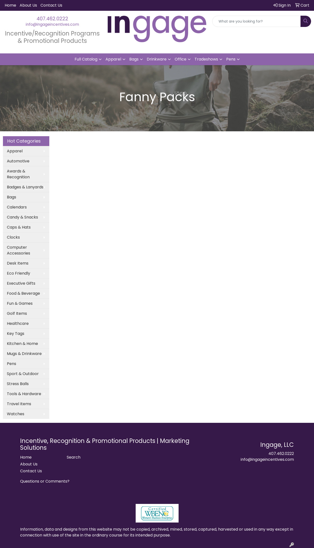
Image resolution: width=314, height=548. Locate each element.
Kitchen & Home (22, 343)
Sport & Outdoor (23, 374)
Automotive (18, 161)
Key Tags (15, 333)
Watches (15, 414)
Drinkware (157, 59)
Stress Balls (18, 384)
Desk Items (17, 263)
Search (73, 457)
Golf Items (17, 313)
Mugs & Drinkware (24, 353)
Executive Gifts (21, 283)
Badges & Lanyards (25, 187)
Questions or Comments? (44, 481)
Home (10, 5)
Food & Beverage (23, 293)
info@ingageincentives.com (52, 24)
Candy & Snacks (22, 217)
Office (180, 59)
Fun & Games (20, 303)
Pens (231, 59)
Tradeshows (206, 59)
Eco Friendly (18, 273)
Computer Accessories (18, 250)
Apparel (113, 59)
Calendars (17, 207)
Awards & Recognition (18, 174)
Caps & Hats (19, 227)
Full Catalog (86, 59)
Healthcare (18, 323)
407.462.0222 (52, 18)
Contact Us (51, 5)
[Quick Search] (256, 21)
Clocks (13, 237)
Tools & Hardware (24, 394)
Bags (134, 59)
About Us (28, 5)
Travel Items (19, 404)
